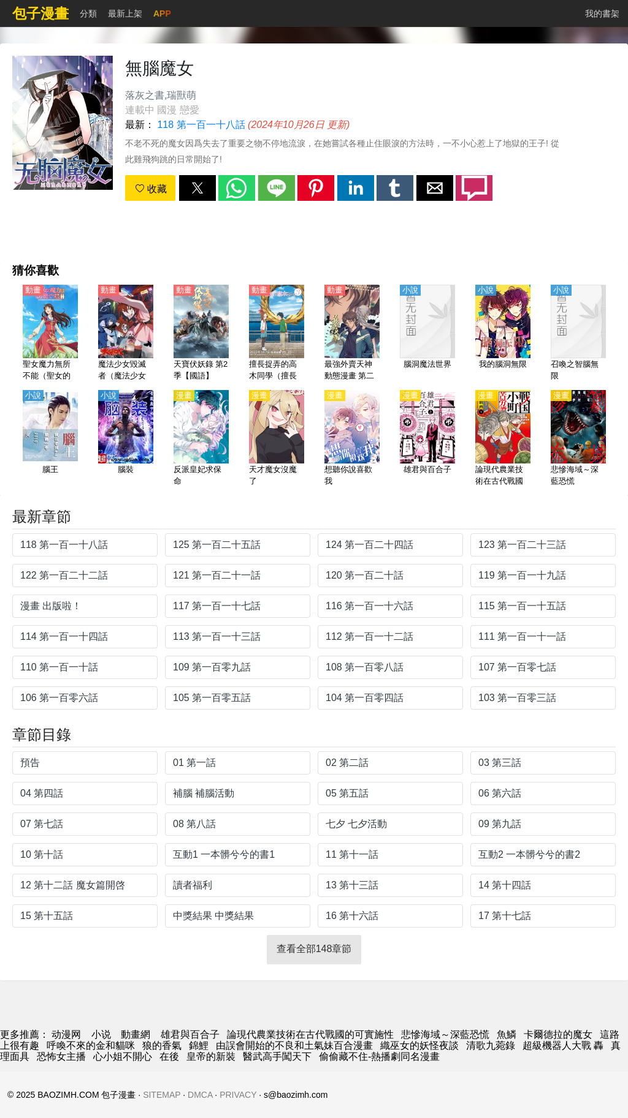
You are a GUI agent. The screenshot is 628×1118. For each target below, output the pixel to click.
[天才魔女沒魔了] (276, 439)
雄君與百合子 (190, 1034)
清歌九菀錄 (490, 1045)
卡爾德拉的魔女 (558, 1034)
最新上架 (125, 13)
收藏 (151, 189)
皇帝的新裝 (211, 1056)
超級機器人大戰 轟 (563, 1045)
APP (162, 13)
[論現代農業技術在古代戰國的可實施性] (502, 439)
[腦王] (50, 439)
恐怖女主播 (61, 1056)
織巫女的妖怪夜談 (419, 1045)
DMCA (200, 1095)
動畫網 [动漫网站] (135, 1034)
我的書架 (602, 13)
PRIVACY (238, 1095)
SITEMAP (161, 1095)
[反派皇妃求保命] (201, 439)
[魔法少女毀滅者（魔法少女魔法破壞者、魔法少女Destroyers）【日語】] (125, 334)
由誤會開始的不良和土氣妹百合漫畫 (294, 1045)
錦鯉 (199, 1045)
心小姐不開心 (122, 1056)
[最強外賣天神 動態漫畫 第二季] (352, 334)
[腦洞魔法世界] (427, 334)
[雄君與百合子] (427, 439)
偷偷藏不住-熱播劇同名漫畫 (379, 1056)
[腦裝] (125, 439)
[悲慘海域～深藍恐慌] (578, 439)
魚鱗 (506, 1034)
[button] (197, 188)
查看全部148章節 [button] (314, 949)
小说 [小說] (101, 1034)
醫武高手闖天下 (277, 1056)
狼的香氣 (162, 1045)
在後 (169, 1056)
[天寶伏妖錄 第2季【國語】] (201, 334)
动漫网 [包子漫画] (66, 1034)
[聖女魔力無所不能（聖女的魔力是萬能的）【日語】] (50, 334)
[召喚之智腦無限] (578, 334)
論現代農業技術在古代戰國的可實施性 (310, 1034)
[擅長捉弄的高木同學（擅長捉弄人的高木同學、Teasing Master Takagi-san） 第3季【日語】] (276, 334)
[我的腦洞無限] (502, 334)
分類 (88, 13)
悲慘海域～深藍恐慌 (445, 1034)
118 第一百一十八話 (201, 124)
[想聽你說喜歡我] (352, 439)
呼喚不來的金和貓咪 (91, 1045)
